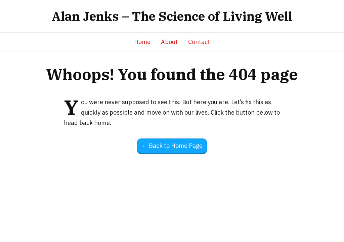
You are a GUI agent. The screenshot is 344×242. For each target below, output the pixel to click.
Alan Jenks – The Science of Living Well (172, 16)
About (169, 42)
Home (142, 42)
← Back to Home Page (172, 146)
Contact (199, 42)
